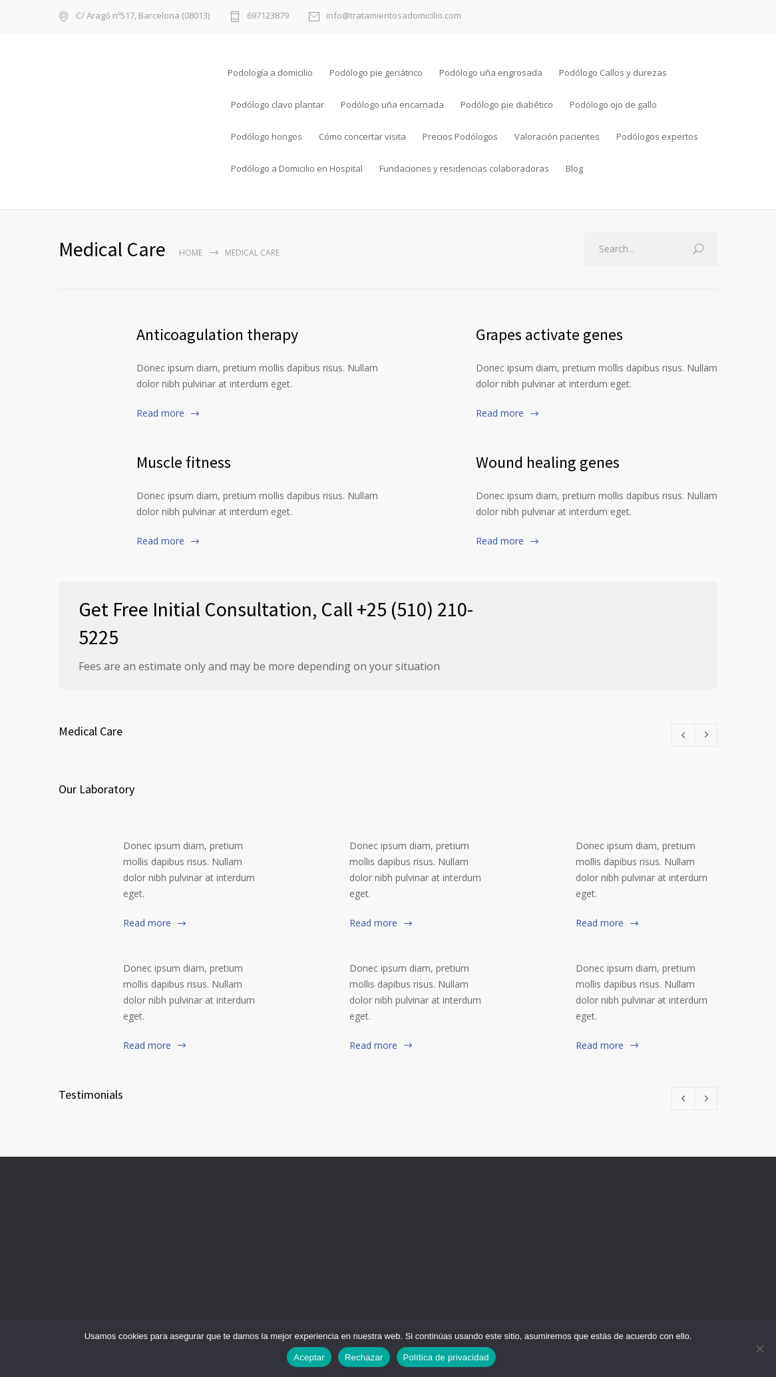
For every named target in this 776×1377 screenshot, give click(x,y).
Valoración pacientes (557, 136)
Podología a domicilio (270, 73)
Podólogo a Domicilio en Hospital (297, 168)
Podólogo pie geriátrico (376, 73)
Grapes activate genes (549, 334)
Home (190, 252)
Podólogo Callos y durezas (613, 73)
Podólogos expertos (657, 136)
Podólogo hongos (266, 136)
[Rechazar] (759, 1348)
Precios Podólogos (460, 136)
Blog (574, 168)
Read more (160, 413)
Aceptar (309, 1357)
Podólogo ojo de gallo (613, 104)
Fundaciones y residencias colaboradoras (464, 168)
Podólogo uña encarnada (392, 104)
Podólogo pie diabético (507, 104)
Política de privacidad (446, 1357)
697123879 (268, 16)
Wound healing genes (548, 462)
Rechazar (364, 1357)
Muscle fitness (183, 462)
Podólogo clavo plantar (277, 104)
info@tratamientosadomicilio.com (393, 16)
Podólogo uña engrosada (490, 73)
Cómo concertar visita (362, 136)
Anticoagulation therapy (217, 334)
